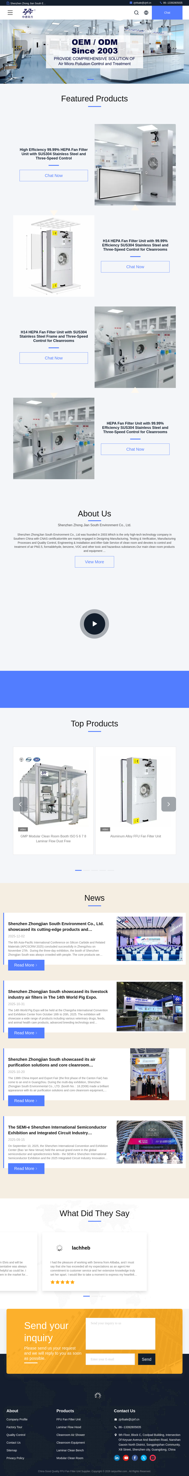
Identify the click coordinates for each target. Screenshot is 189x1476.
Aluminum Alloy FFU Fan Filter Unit (135, 836)
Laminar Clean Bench (70, 1450)
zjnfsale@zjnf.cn (140, 2)
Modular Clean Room (69, 1458)
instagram (153, 1458)
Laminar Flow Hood (68, 1427)
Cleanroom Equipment (70, 1442)
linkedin (117, 1458)
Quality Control (15, 1434)
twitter (144, 1458)
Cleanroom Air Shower (70, 1434)
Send (146, 1359)
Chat (167, 12)
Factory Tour (14, 1427)
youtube (126, 1458)
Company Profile (17, 1419)
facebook (135, 1458)
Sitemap (11, 1450)
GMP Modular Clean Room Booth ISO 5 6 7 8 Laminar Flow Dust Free (53, 838)
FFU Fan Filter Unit (68, 1419)
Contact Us (13, 1442)
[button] (90, 79)
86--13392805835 (171, 2)
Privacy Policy (15, 1458)
